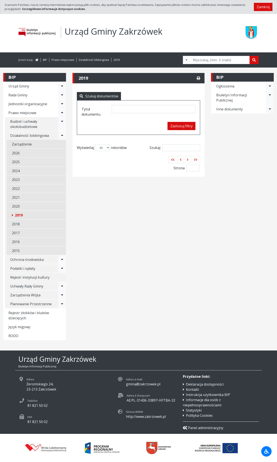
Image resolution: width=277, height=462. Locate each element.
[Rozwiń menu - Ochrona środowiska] (62, 259)
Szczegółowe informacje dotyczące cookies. (54, 9)
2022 (16, 188)
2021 (16, 197)
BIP (45, 60)
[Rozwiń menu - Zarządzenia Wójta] (62, 295)
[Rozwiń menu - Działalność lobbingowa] (62, 135)
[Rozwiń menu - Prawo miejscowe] (62, 112)
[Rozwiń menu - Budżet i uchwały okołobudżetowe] (62, 124)
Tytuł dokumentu (91, 112)
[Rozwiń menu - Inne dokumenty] (270, 109)
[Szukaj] (254, 60)
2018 (16, 224)
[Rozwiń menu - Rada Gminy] (62, 95)
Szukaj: (175, 147)
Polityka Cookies (199, 415)
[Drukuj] (198, 78)
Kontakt (192, 389)
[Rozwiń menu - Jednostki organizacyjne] (62, 104)
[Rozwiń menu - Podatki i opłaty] (62, 268)
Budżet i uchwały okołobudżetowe (23, 124)
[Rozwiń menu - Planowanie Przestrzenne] (62, 304)
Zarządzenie (22, 144)
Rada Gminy (17, 95)
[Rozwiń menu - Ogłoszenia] (270, 86)
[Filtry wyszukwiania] (186, 60)
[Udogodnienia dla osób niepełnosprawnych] (266, 451)
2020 (16, 206)
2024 (16, 170)
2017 (16, 233)
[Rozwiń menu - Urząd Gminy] (62, 86)
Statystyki (194, 410)
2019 (117, 60)
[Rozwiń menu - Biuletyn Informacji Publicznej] (270, 98)
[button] (172, 159)
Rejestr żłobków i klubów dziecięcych (28, 315)
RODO (13, 335)
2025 (16, 162)
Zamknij (263, 7)
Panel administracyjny (203, 427)
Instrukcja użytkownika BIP (208, 394)
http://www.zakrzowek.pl (146, 416)
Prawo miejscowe (63, 60)
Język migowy (19, 327)
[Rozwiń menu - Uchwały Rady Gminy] (62, 286)
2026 (16, 153)
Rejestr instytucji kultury (30, 277)
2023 (16, 179)
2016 (16, 241)
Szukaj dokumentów (99, 96)
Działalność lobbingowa (94, 60)
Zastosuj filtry (181, 126)
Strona (179, 168)
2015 (16, 250)
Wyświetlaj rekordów (102, 147)
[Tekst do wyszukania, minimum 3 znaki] (220, 60)
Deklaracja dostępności (205, 384)
